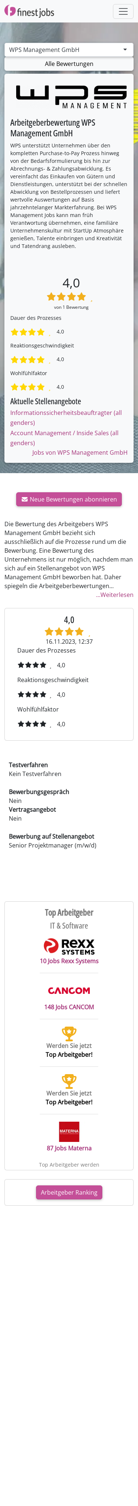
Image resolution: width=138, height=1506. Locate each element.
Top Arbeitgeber (69, 912)
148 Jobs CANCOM (69, 996)
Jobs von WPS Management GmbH (80, 452)
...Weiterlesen (115, 595)
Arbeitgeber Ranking (69, 1192)
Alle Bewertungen (69, 64)
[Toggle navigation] (123, 11)
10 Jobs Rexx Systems (69, 951)
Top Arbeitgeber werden (69, 1164)
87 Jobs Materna (69, 1137)
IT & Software (69, 925)
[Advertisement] (69, 1229)
